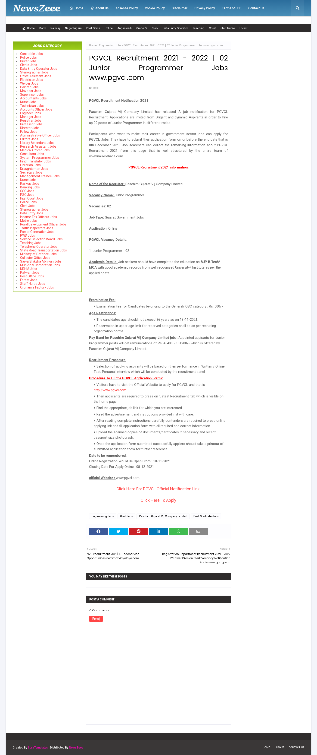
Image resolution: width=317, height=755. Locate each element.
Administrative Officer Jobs (40, 135)
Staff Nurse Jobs (32, 284)
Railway (55, 28)
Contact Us (296, 747)
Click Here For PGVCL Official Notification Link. (158, 488)
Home (28, 28)
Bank (42, 28)
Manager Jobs (30, 117)
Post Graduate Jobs (206, 516)
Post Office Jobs (32, 276)
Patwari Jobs (29, 272)
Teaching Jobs (30, 243)
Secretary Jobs (31, 172)
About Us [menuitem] (99, 8)
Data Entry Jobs (31, 213)
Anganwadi (124, 28)
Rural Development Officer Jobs (43, 224)
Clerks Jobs (28, 65)
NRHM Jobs (28, 269)
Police (109, 28)
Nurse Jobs (28, 102)
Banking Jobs (30, 187)
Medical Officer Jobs (35, 150)
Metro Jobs (28, 220)
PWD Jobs (27, 235)
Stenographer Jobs (34, 72)
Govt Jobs (126, 516)
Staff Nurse (228, 28)
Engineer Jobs (30, 113)
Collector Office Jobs (35, 258)
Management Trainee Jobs (40, 176)
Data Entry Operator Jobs (38, 68)
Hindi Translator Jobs (35, 161)
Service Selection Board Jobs (41, 239)
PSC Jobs (27, 195)
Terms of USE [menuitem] (231, 8)
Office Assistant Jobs (35, 76)
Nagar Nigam (73, 28)
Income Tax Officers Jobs (38, 217)
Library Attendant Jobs (37, 143)
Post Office (93, 28)
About (280, 747)
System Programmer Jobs (39, 157)
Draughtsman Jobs (34, 169)
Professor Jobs (31, 124)
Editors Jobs (29, 139)
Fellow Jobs (28, 131)
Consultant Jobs (32, 154)
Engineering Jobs (110, 45)
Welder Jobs (29, 83)
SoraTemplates (38, 747)
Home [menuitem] (76, 8)
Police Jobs (28, 57)
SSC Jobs (27, 191)
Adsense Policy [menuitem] (126, 8)
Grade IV (141, 28)
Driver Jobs (28, 61)
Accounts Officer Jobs (36, 109)
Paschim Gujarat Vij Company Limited (163, 516)
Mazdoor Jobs (30, 91)
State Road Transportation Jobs (43, 250)
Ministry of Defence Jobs (38, 254)
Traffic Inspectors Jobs (36, 228)
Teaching (198, 28)
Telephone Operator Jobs (38, 246)
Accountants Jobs (33, 98)
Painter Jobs (29, 87)
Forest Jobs (28, 280)
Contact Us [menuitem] (256, 8)
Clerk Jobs (27, 206)
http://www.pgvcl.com (110, 390)
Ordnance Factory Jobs (37, 287)
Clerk (155, 28)
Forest (243, 28)
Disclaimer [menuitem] (179, 8)
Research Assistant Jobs (38, 146)
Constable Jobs (31, 54)
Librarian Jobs (30, 165)
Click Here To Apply (158, 500)
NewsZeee (76, 747)
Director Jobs (30, 128)
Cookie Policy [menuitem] (155, 8)
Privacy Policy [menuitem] (204, 8)
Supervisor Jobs (32, 94)
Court (212, 28)
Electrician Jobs (31, 80)
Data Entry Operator (175, 28)
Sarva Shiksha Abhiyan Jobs (41, 261)
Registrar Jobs (30, 120)
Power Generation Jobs (37, 232)
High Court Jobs (31, 198)
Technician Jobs (32, 106)
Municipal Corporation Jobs (40, 265)
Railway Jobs (29, 183)
